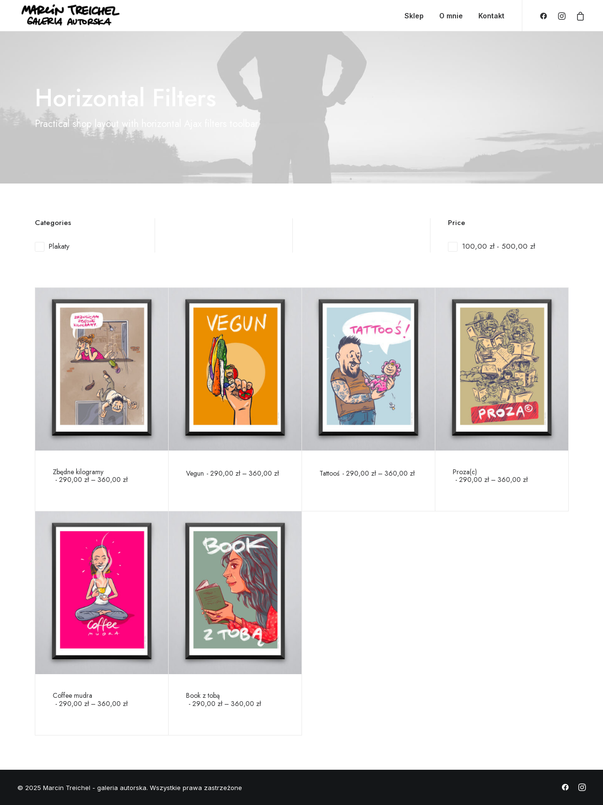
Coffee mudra (90, 699)
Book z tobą (223, 699)
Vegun (232, 473)
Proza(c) (490, 476)
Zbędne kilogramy (90, 476)
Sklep (414, 16)
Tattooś (367, 473)
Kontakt (491, 16)
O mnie (451, 16)
